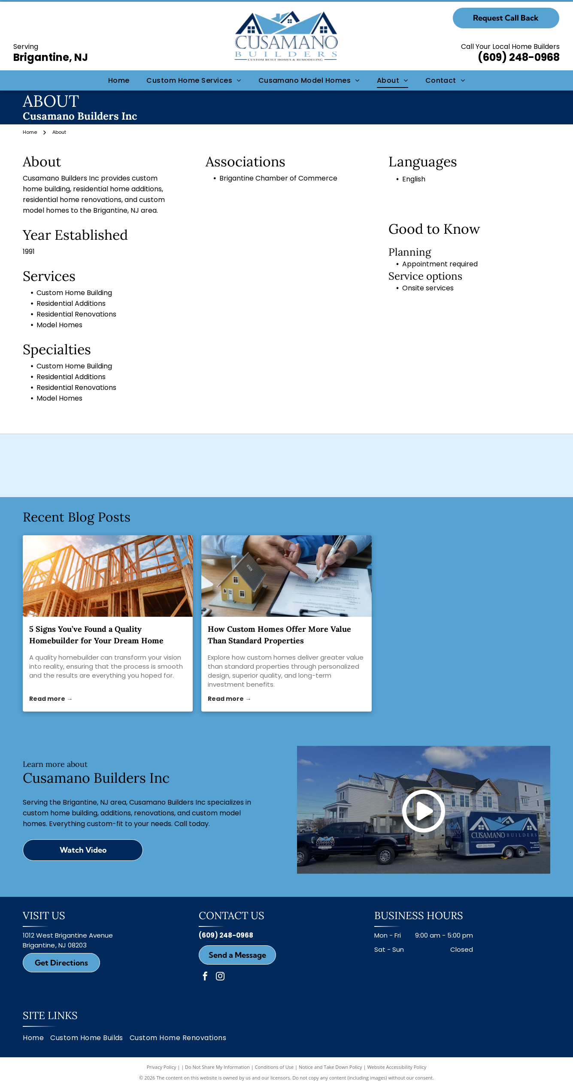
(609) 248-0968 (519, 57)
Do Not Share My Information (217, 1079)
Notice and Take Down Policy (330, 1079)
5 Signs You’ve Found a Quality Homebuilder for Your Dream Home (96, 647)
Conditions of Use (274, 1079)
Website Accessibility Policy (396, 1079)
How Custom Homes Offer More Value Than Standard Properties (279, 647)
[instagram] (220, 989)
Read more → (51, 711)
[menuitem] (119, 80)
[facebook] (205, 989)
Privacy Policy (161, 1079)
